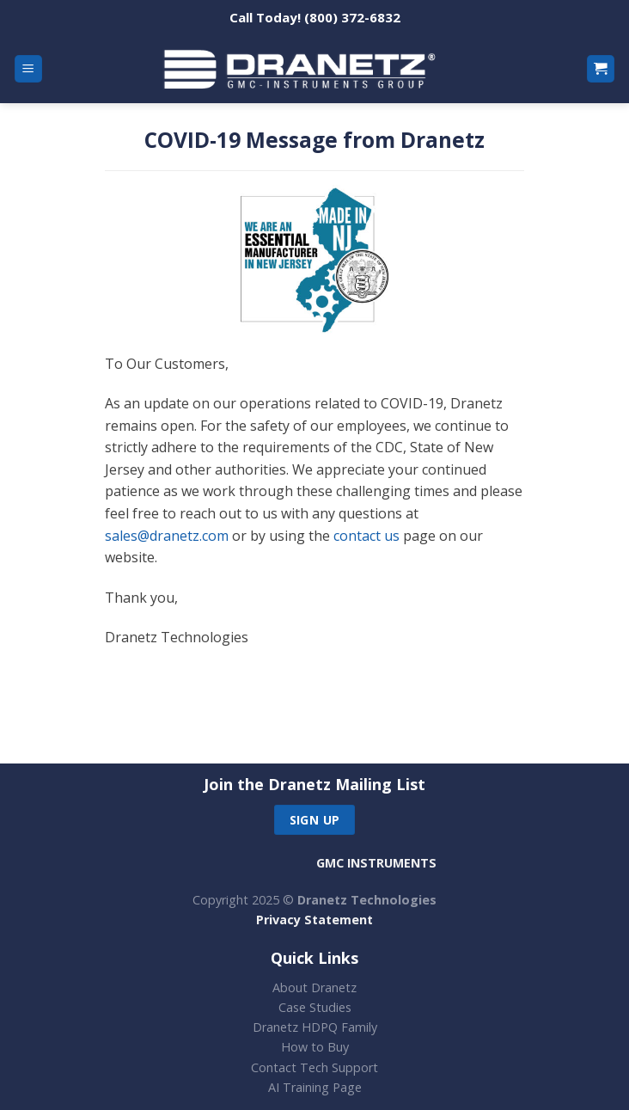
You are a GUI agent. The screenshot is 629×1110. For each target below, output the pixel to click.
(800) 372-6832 (352, 17)
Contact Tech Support (314, 1067)
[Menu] (29, 69)
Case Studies (314, 1007)
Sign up (315, 820)
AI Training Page (315, 1087)
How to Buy (315, 1047)
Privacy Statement (314, 919)
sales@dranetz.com (167, 535)
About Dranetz (314, 987)
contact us (366, 535)
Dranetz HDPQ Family (315, 1027)
